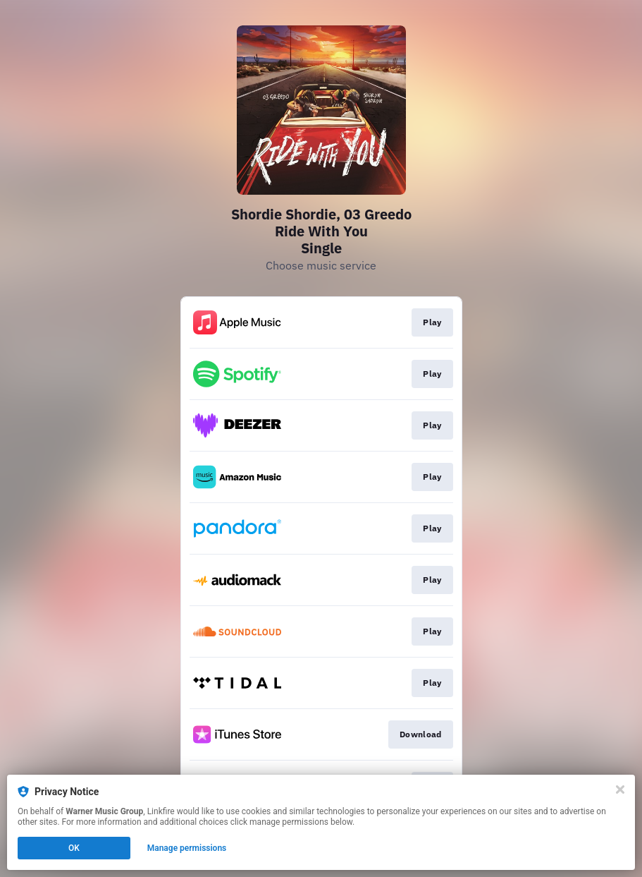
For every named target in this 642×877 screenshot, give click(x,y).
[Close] (620, 789)
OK (74, 848)
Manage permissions (187, 848)
